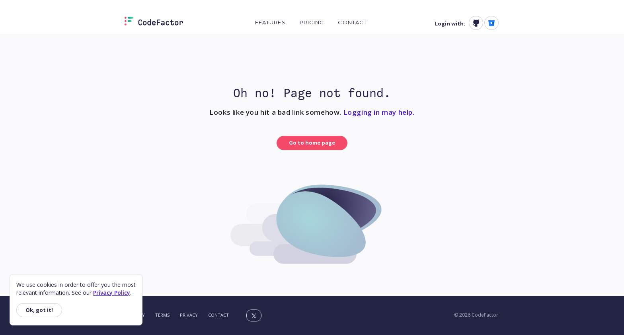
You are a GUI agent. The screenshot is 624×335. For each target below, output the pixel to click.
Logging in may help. (379, 112)
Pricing (312, 22)
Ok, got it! (39, 309)
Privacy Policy (111, 292)
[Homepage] (154, 23)
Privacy (189, 315)
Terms (162, 315)
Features (270, 22)
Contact (352, 22)
